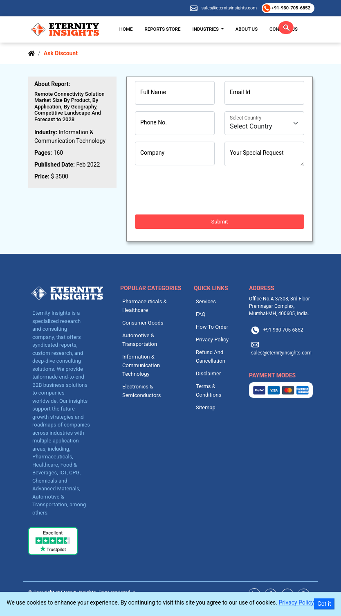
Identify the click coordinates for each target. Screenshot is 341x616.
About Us (247, 29)
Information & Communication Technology (141, 365)
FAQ (200, 314)
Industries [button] (206, 29)
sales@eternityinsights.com (229, 8)
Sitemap (205, 407)
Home (126, 29)
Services (206, 301)
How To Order (212, 327)
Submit (219, 222)
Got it (324, 603)
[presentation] (197, 190)
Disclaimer (208, 373)
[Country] (264, 123)
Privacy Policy (212, 339)
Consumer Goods (143, 323)
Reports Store (162, 29)
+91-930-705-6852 (290, 8)
